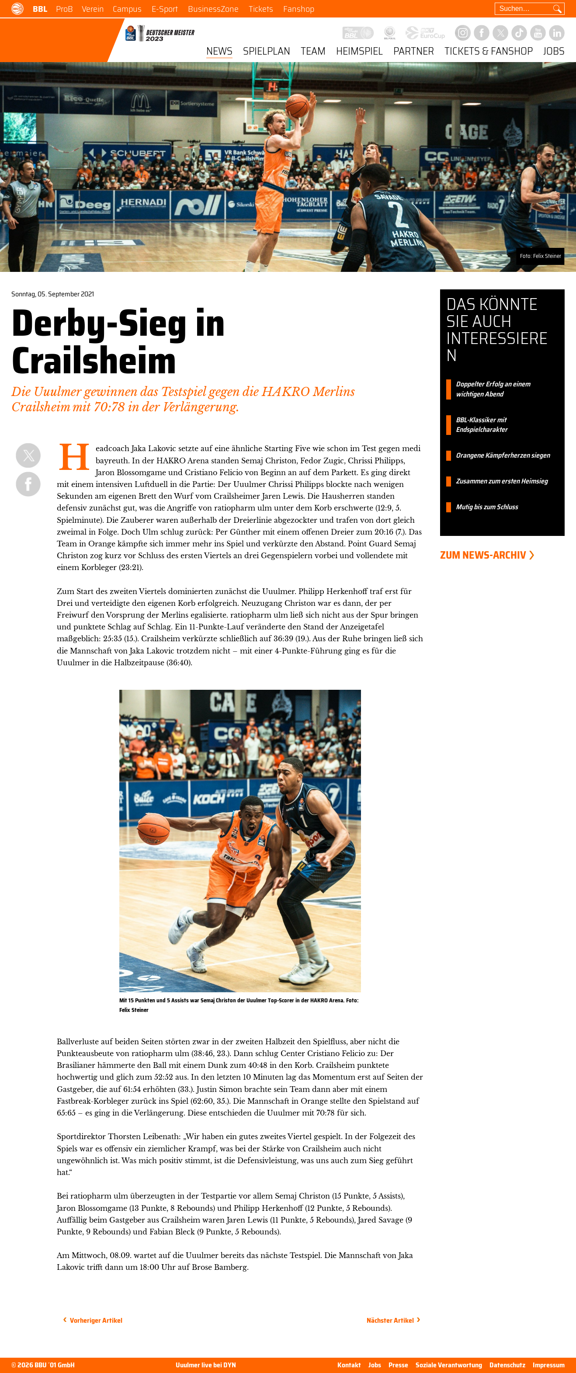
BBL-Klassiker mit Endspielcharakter (481, 425)
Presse (398, 1364)
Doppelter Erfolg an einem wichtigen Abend (493, 389)
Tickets (261, 8)
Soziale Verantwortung (449, 1364)
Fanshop (298, 8)
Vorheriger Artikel (96, 1320)
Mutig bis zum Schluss (487, 507)
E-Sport (165, 8)
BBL (40, 8)
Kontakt (349, 1364)
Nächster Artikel (390, 1320)
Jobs (554, 52)
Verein (93, 8)
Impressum (549, 1364)
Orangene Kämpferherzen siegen (503, 456)
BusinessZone (213, 8)
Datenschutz (507, 1364)
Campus (127, 8)
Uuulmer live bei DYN (206, 1365)
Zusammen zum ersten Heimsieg (502, 481)
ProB (64, 8)
